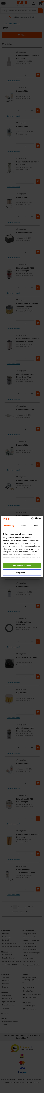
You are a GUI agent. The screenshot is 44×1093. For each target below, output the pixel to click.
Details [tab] (23, 525)
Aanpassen (22, 573)
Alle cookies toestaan (22, 566)
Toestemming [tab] (8, 525)
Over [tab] (36, 525)
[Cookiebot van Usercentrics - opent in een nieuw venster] (31, 519)
